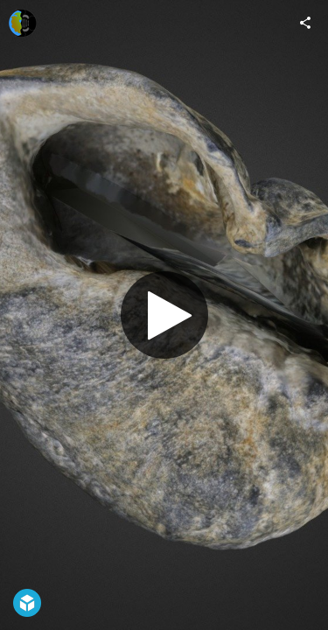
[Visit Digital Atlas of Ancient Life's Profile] (23, 23)
